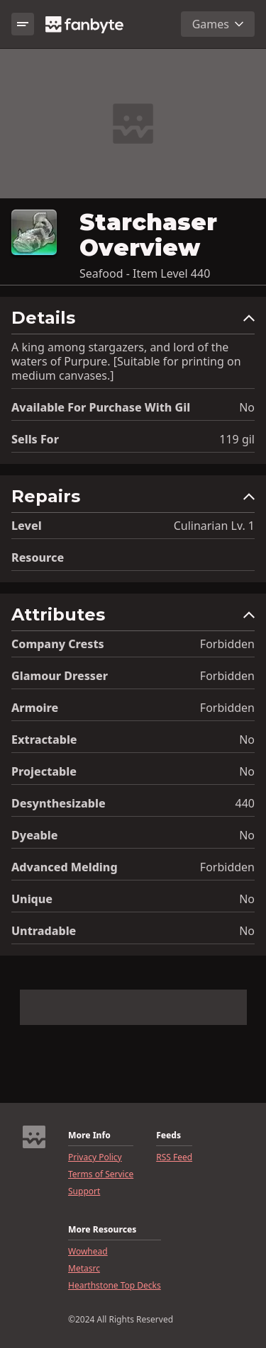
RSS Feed (174, 1157)
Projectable (44, 771)
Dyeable (34, 835)
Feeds (168, 1135)
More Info (89, 1135)
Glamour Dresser (59, 676)
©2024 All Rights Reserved (120, 1319)
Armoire (34, 708)
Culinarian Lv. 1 (214, 526)
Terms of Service (100, 1174)
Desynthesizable (58, 803)
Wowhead (88, 1251)
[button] (133, 321)
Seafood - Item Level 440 (144, 273)
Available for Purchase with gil (100, 407)
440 (245, 803)
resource (37, 557)
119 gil (237, 439)
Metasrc (84, 1268)
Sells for (35, 439)
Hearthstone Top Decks (114, 1285)
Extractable (44, 739)
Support (84, 1191)
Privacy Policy (95, 1157)
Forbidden (227, 644)
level (26, 526)
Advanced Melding (64, 867)
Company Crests (57, 644)
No (247, 407)
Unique (31, 899)
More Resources (102, 1229)
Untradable (43, 931)
